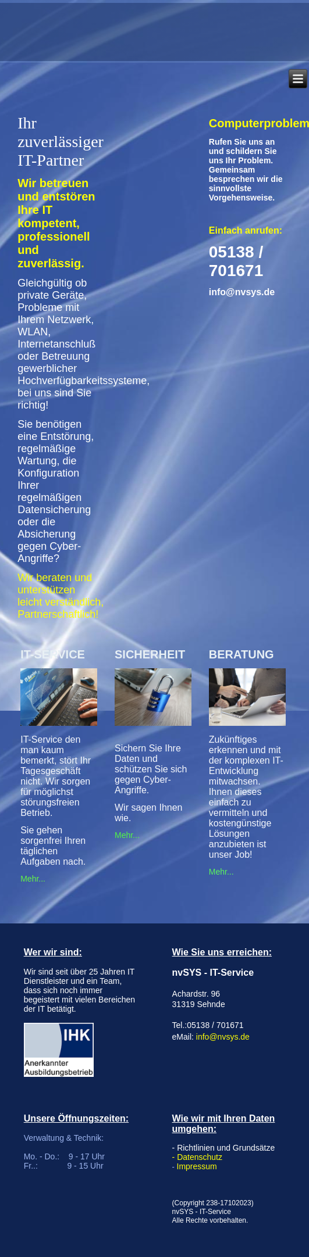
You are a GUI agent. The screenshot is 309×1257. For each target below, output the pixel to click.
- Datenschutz (197, 1157)
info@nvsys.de (223, 1036)
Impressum (197, 1166)
